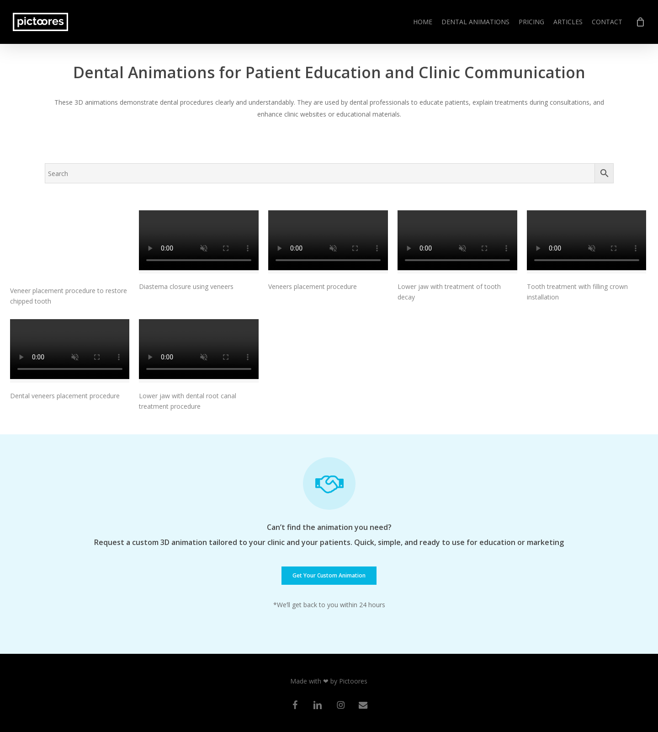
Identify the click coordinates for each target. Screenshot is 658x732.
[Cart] (640, 22)
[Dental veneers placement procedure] (70, 351)
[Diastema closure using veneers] (199, 242)
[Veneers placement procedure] (328, 242)
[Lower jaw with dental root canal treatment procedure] (199, 351)
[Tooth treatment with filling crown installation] (587, 242)
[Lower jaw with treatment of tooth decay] (457, 242)
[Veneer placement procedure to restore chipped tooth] (70, 244)
